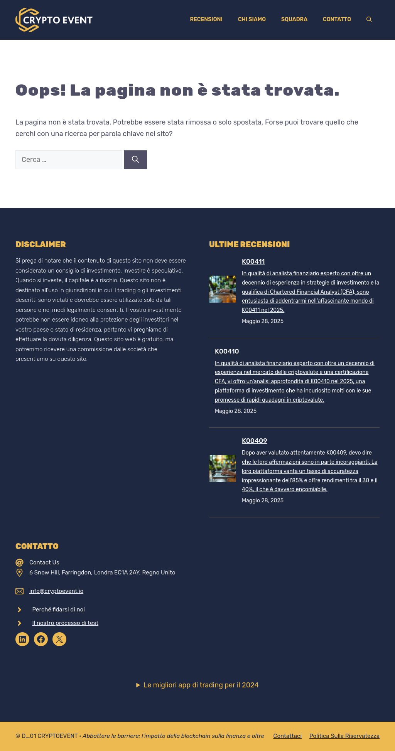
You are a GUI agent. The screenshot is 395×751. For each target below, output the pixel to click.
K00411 (253, 261)
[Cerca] (135, 159)
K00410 (227, 351)
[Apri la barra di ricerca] (369, 19)
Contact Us (44, 562)
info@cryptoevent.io (56, 591)
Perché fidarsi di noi (58, 609)
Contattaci (287, 735)
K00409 (254, 441)
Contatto (337, 19)
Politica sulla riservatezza (344, 735)
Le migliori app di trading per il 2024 (200, 685)
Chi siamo (252, 19)
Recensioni (206, 19)
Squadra (294, 19)
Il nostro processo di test (65, 623)
